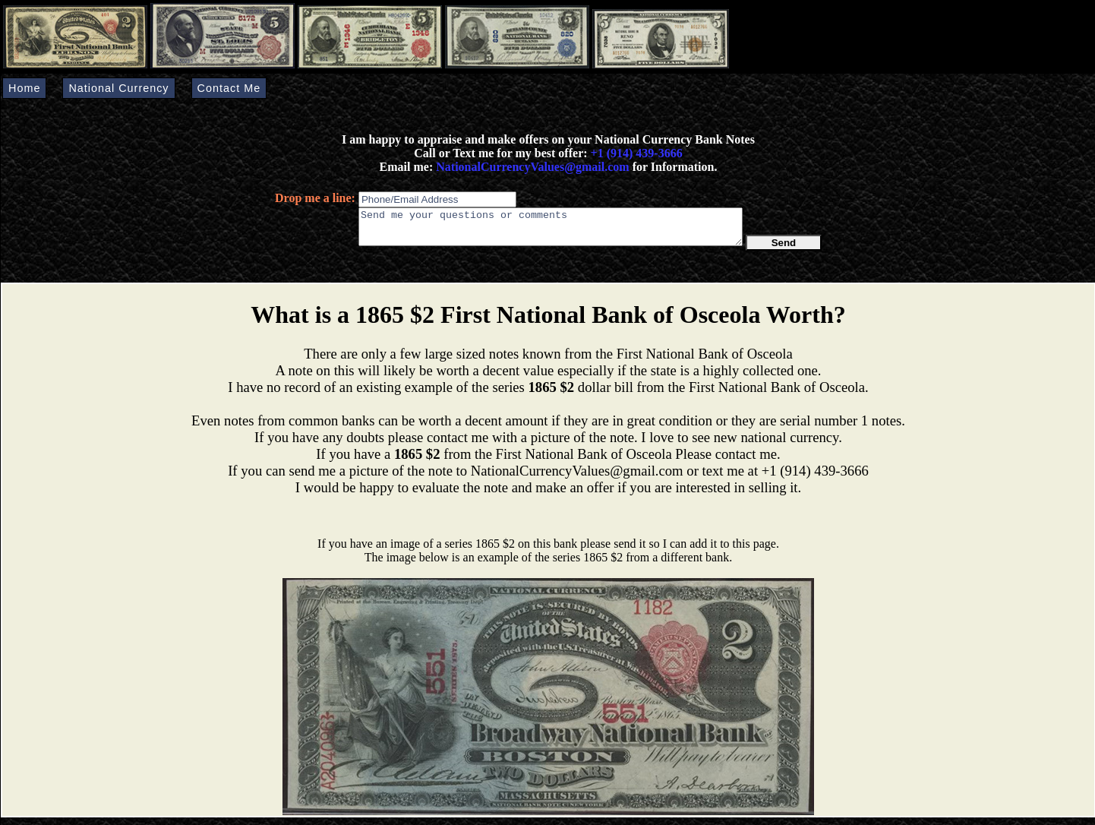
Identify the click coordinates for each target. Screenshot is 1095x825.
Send (784, 249)
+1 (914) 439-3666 (637, 153)
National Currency (118, 88)
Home (24, 88)
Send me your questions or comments (550, 230)
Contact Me (229, 88)
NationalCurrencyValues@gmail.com (531, 166)
